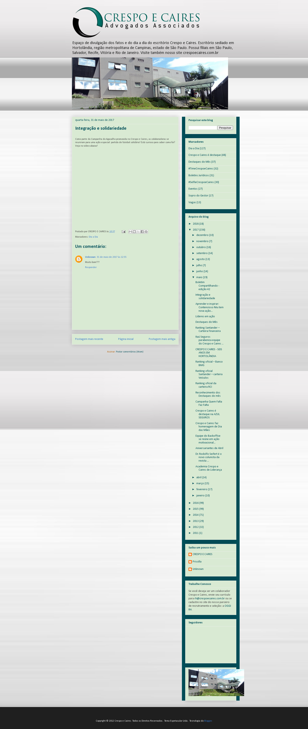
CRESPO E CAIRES (202, 554)
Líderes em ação (205, 316)
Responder (91, 267)
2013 (196, 521)
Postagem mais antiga (162, 339)
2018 (196, 223)
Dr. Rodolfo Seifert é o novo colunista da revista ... (209, 458)
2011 (196, 533)
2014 (196, 515)
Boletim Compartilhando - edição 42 (207, 286)
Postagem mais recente (89, 339)
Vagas (192, 202)
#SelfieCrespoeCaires (201, 182)
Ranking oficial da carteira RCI (206, 385)
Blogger (208, 721)
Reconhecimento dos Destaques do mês (208, 394)
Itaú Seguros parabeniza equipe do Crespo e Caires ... (210, 340)
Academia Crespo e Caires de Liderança (209, 468)
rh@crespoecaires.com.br (209, 598)
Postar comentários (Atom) (129, 352)
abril (199, 477)
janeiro (200, 495)
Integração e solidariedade (205, 296)
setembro (202, 253)
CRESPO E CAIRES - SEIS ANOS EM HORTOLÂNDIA (209, 353)
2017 (196, 229)
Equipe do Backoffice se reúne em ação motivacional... (208, 439)
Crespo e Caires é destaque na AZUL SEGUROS (208, 414)
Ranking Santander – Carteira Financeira (208, 329)
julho (199, 265)
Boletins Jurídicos (199, 175)
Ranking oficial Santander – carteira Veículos (209, 375)
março (200, 483)
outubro (201, 247)
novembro (202, 241)
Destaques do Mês (200, 161)
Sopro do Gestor (198, 195)
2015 (196, 509)
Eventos (193, 188)
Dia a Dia (93, 237)
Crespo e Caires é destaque (205, 155)
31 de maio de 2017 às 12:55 (111, 257)
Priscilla (197, 561)
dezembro (202, 235)
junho (200, 271)
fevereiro (202, 489)
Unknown (90, 257)
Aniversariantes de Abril (209, 448)
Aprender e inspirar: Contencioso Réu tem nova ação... (210, 307)
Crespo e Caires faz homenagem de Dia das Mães (209, 427)
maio (199, 277)
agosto (200, 259)
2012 (196, 527)
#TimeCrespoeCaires (201, 168)
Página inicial (126, 339)
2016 (196, 503)
